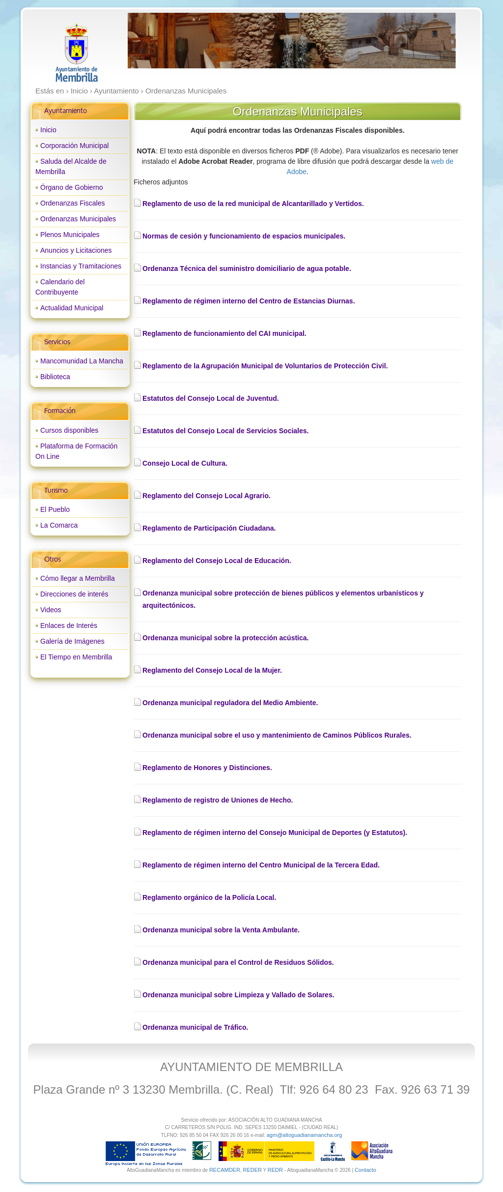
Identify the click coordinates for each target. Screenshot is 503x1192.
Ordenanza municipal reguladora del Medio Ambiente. (230, 703)
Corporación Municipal (74, 145)
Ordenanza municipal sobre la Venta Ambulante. (221, 930)
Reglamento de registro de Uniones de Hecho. (217, 800)
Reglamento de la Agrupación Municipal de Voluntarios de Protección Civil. (265, 366)
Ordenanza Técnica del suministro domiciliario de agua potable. (246, 268)
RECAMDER (224, 1170)
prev (155, 40)
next (428, 40)
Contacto (365, 1170)
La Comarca (59, 525)
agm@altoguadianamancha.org (304, 1135)
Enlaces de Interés (68, 625)
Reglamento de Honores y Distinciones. (207, 768)
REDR (276, 1170)
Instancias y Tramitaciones (80, 266)
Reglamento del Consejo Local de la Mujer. (212, 670)
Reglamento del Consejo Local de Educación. (216, 561)
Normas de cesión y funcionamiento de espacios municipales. (243, 236)
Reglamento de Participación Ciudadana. (209, 528)
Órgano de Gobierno (71, 187)
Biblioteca (55, 377)
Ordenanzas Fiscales (72, 203)
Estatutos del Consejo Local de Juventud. (210, 398)
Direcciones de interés (74, 594)
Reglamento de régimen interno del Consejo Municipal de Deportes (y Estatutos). (274, 832)
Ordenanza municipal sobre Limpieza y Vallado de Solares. (238, 995)
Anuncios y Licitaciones (76, 250)
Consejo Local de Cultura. (184, 463)
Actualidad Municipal (71, 308)
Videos (50, 610)
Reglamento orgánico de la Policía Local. (209, 897)
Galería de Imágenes (72, 641)
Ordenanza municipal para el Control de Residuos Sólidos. (238, 962)
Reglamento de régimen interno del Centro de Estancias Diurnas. (248, 301)
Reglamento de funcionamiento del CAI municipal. (224, 333)
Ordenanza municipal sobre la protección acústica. (225, 638)
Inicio (48, 130)
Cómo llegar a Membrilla (77, 578)
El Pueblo (55, 509)
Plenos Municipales (70, 234)
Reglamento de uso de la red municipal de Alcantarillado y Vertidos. (253, 204)
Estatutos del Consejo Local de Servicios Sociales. (225, 431)
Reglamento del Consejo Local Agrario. (206, 496)
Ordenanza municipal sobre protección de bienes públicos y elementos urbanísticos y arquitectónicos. (283, 599)
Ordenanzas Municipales (78, 219)
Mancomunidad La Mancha (81, 361)
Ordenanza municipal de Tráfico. (195, 1027)
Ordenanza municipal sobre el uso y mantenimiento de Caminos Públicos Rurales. (277, 735)
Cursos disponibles (69, 430)
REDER (252, 1170)
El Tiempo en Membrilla (76, 657)
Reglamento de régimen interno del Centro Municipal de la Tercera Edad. (261, 865)
